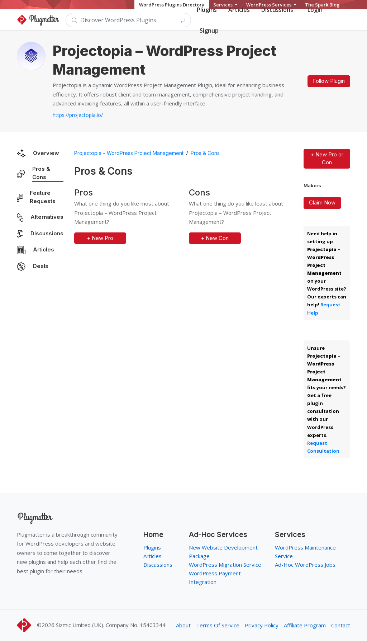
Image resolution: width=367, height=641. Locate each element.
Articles (43, 249)
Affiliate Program (305, 625)
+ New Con (215, 238)
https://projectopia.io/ (78, 115)
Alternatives (46, 216)
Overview (46, 153)
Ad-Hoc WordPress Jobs (305, 564)
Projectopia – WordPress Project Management (129, 153)
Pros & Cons (41, 172)
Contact (340, 625)
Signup (209, 30)
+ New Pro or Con (326, 158)
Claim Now (322, 202)
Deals (40, 266)
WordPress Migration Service (225, 564)
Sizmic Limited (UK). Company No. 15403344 (111, 624)
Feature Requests (43, 196)
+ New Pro (100, 238)
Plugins (152, 547)
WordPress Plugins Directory (171, 4)
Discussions (46, 233)
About (183, 625)
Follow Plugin (329, 80)
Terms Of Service (217, 625)
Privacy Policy (261, 625)
